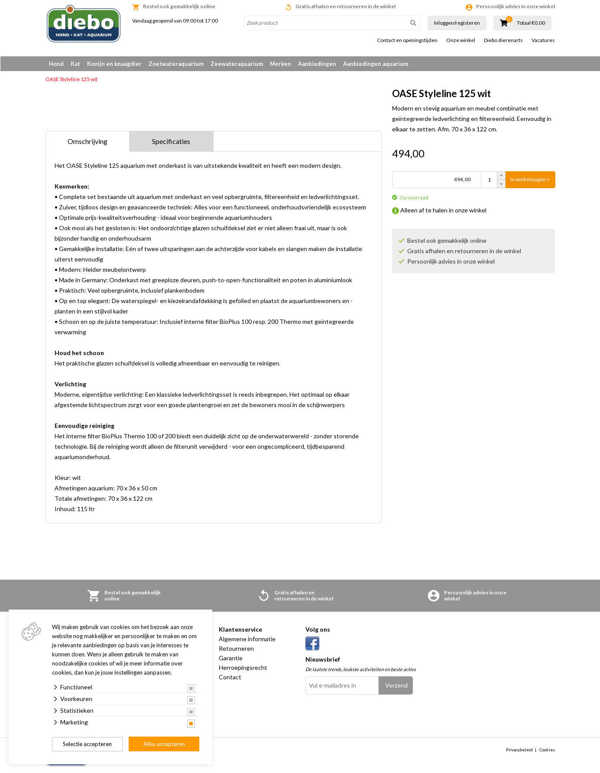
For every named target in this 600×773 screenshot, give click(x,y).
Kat (75, 63)
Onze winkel (460, 40)
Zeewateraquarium (237, 63)
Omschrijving (87, 141)
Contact (230, 677)
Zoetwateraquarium (176, 63)
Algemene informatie (247, 639)
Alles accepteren (164, 743)
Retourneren (236, 648)
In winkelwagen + (530, 180)
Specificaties (171, 141)
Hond (56, 63)
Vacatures (543, 40)
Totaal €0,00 (531, 23)
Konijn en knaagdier (114, 63)
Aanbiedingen (317, 63)
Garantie (231, 658)
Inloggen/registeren (457, 23)
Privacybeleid (519, 750)
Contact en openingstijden (407, 40)
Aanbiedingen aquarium (375, 63)
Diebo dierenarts (503, 40)
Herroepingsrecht (243, 668)
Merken (280, 63)
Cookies (547, 750)
